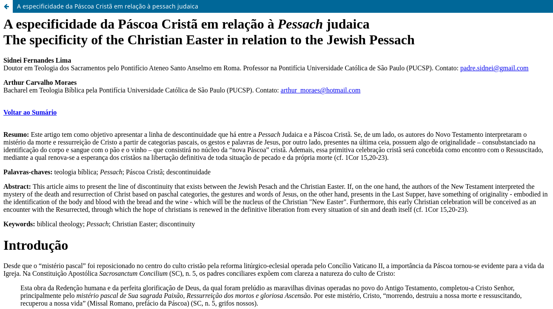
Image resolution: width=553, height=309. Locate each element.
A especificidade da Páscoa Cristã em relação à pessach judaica (107, 6)
